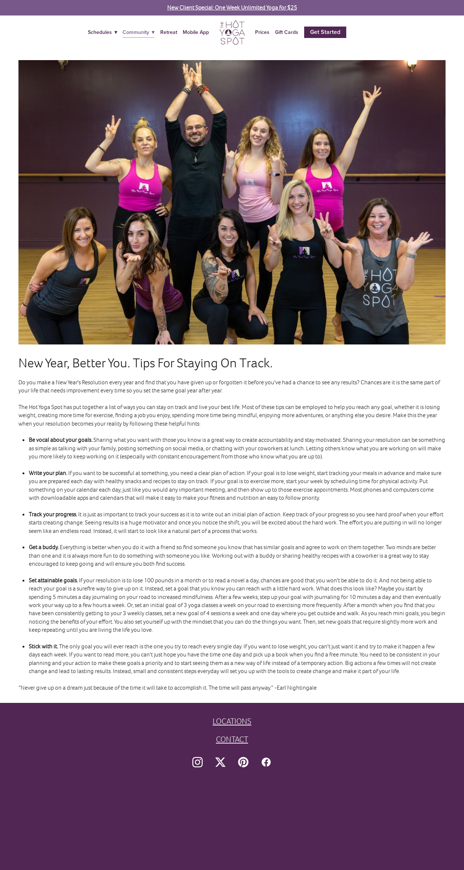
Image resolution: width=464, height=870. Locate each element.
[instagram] (197, 762)
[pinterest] (243, 762)
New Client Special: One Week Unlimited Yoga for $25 (232, 7)
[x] (220, 762)
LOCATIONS (232, 721)
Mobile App (196, 32)
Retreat (168, 32)
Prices (262, 32)
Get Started (325, 32)
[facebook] (266, 762)
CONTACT (232, 739)
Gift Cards (286, 32)
